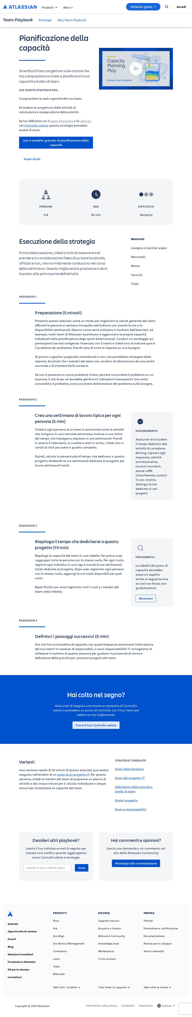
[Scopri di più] (56, 158)
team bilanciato (61, 121)
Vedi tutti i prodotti (66, 987)
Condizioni (128, 1005)
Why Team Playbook (71, 20)
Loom (56, 958)
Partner (148, 920)
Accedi (181, 7)
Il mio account (107, 958)
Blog (10, 946)
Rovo (56, 920)
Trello (56, 966)
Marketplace (106, 951)
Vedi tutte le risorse (157, 987)
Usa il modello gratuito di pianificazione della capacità (56, 142)
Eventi (12, 939)
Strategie (45, 20)
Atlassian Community (111, 936)
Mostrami (146, 598)
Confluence (60, 951)
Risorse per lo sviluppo (158, 943)
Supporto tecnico (108, 920)
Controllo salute (36, 125)
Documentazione (154, 936)
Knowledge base (108, 943)
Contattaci (14, 977)
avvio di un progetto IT (73, 774)
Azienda (13, 923)
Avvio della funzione (129, 769)
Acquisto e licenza (109, 928)
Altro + (67, 7)
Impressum (146, 1005)
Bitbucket (59, 974)
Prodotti (49, 7)
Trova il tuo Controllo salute (96, 725)
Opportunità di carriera (22, 931)
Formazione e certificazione (161, 928)
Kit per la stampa (18, 969)
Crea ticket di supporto (114, 987)
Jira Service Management (68, 943)
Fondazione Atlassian (22, 961)
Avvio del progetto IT (130, 778)
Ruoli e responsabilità (130, 809)
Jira (55, 928)
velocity (85, 121)
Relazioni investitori (20, 954)
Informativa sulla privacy (101, 1005)
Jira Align (58, 936)
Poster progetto (126, 800)
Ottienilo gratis (143, 7)
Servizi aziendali (154, 951)
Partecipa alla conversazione (136, 863)
